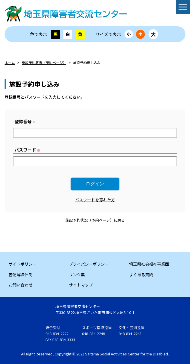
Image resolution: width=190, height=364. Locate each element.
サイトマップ (81, 285)
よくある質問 (141, 274)
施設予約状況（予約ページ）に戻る (95, 220)
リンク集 (77, 274)
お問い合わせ (21, 285)
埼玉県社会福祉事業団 (149, 264)
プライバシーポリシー (89, 264)
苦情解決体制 (21, 274)
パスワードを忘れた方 (95, 199)
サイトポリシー (23, 264)
